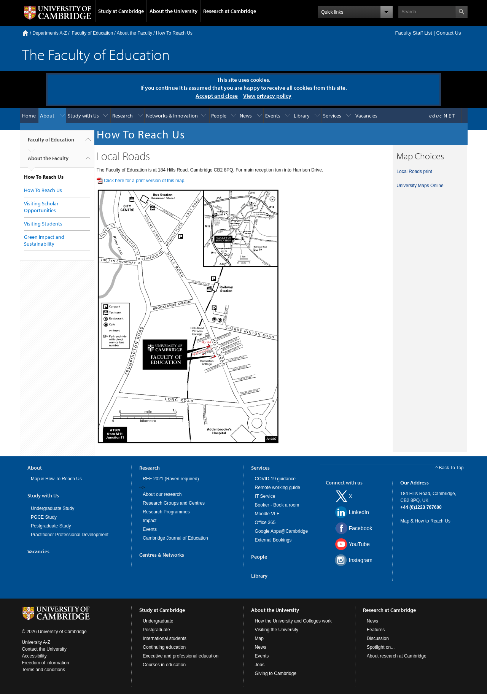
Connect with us (344, 482)
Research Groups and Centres (174, 503)
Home (25, 33)
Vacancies (366, 115)
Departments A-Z (49, 33)
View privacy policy (267, 95)
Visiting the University (277, 629)
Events (272, 115)
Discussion (378, 638)
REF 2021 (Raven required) (171, 478)
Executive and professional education (180, 656)
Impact (149, 520)
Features (376, 629)
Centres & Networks (161, 554)
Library (302, 115)
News (246, 115)
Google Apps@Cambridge (281, 531)
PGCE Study (44, 517)
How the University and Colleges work (293, 621)
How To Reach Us (174, 33)
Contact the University (44, 649)
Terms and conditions (43, 669)
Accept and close (217, 95)
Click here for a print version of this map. (145, 180)
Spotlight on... (381, 647)
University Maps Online (419, 185)
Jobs (259, 664)
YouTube (359, 544)
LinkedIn (359, 512)
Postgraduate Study (51, 526)
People (218, 115)
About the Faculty (134, 33)
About (47, 115)
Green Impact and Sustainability (44, 240)
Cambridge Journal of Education (175, 538)
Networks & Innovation (172, 115)
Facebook (360, 528)
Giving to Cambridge (275, 673)
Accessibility (34, 656)
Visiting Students (43, 223)
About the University (173, 11)
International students (164, 638)
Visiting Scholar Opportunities (41, 207)
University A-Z (36, 642)
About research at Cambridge (397, 656)
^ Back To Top (450, 467)
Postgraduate (156, 629)
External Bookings (273, 540)
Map (259, 638)
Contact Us (448, 33)
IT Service (265, 496)
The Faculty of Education (96, 54)
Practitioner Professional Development (69, 534)
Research (122, 115)
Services (332, 115)
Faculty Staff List (413, 33)
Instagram (360, 560)
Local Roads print (414, 171)
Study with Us (83, 115)
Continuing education (164, 647)
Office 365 (265, 522)
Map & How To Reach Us (56, 478)
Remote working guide (277, 487)
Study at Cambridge (121, 11)
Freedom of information (45, 662)
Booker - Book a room (277, 505)
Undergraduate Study (52, 508)
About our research (162, 494)
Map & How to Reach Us (425, 521)
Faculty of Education (92, 33)
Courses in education (164, 664)
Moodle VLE (267, 513)
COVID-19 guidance (275, 478)
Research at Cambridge (229, 11)
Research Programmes (166, 512)
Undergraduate (158, 621)
